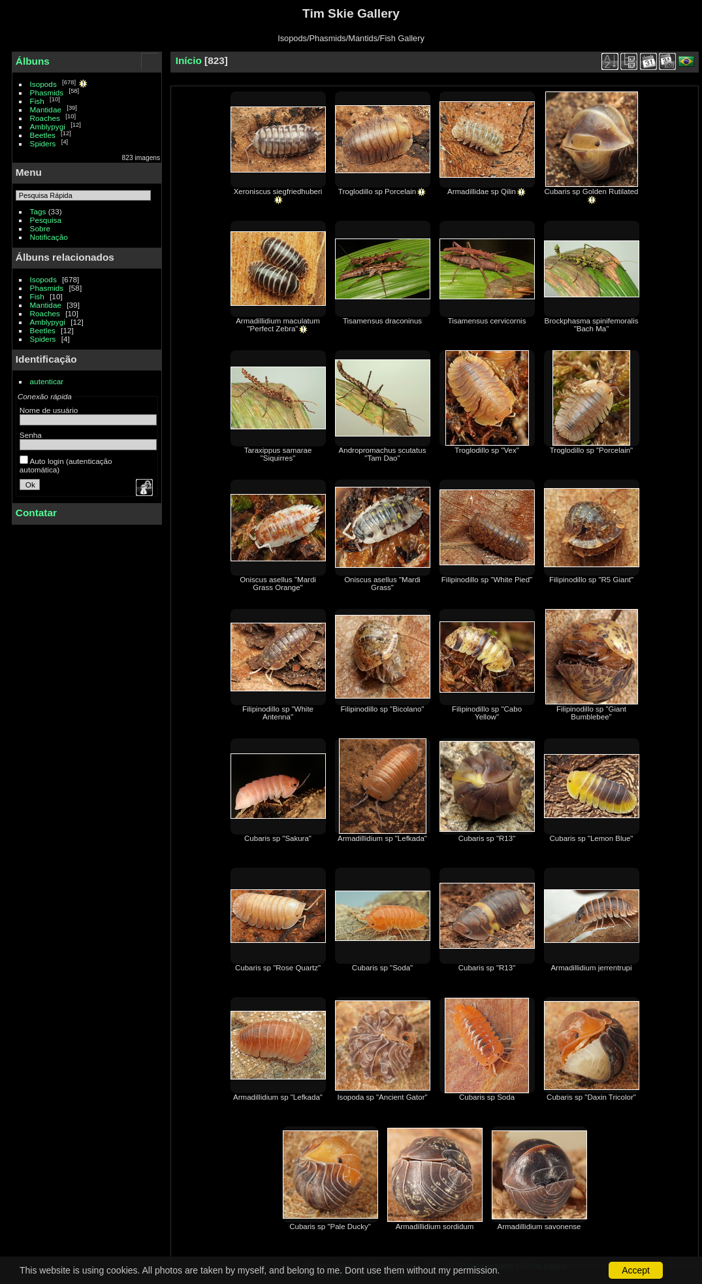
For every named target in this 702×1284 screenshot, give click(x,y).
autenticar (47, 381)
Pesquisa (45, 220)
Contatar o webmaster (383, 1273)
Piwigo (333, 1273)
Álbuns (33, 61)
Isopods (43, 84)
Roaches (45, 118)
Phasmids (47, 92)
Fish (37, 101)
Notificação (49, 237)
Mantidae (45, 109)
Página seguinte (487, 1266)
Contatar (36, 512)
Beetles (43, 135)
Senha (31, 435)
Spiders (43, 143)
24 (450, 1266)
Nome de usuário (49, 410)
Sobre (40, 228)
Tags (38, 211)
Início (189, 60)
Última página (543, 1266)
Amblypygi (47, 126)
